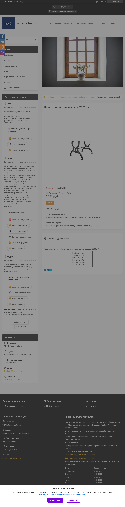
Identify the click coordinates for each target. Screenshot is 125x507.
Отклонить (73, 500)
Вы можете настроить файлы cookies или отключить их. (61, 495)
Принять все (55, 500)
